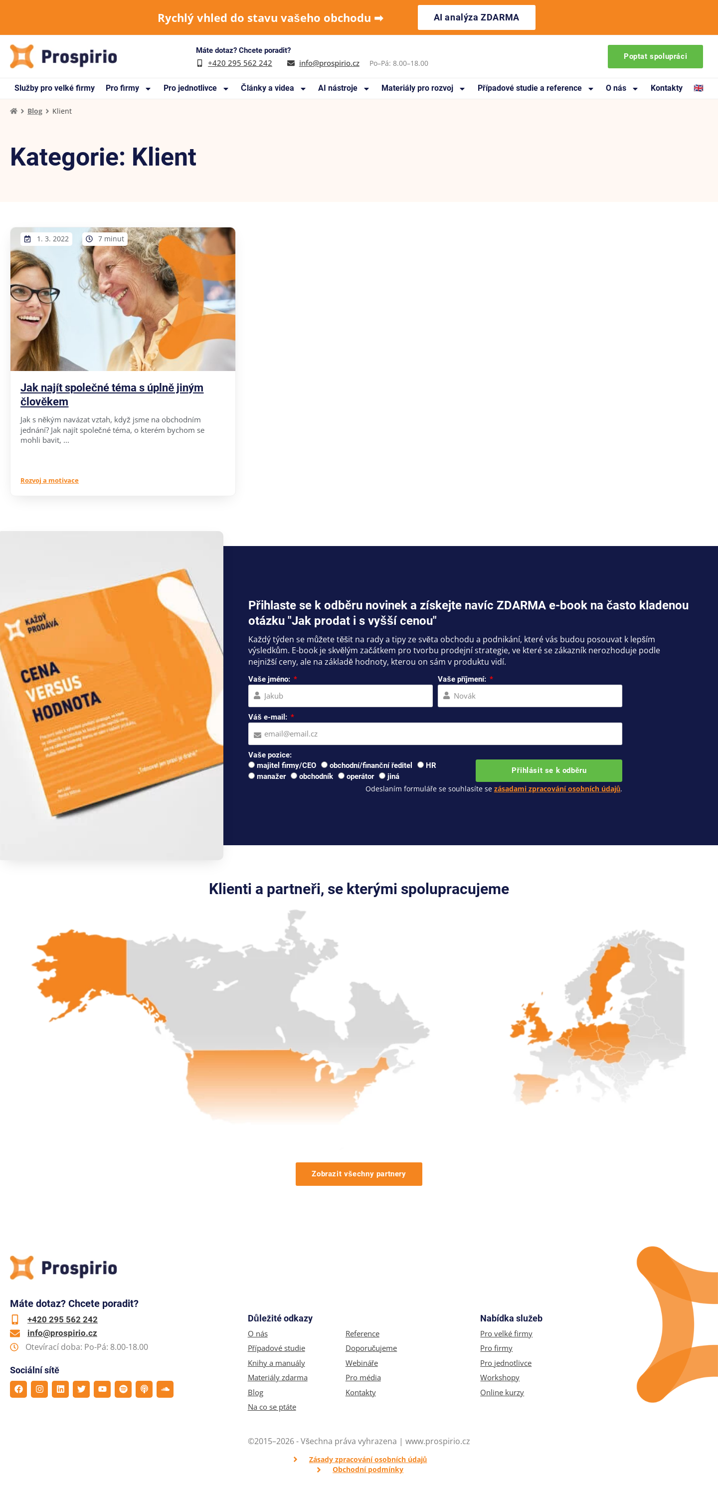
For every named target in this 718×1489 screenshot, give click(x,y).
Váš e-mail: (268, 717)
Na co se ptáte (272, 1407)
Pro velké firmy (506, 1333)
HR (431, 765)
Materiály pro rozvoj (423, 88)
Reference (362, 1333)
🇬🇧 (699, 88)
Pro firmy (129, 88)
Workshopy (500, 1377)
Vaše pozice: (269, 754)
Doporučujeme (371, 1348)
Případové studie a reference (536, 88)
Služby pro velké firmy (54, 88)
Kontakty (667, 88)
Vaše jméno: (270, 679)
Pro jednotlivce (197, 88)
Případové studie (276, 1348)
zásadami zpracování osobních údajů (557, 788)
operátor (360, 776)
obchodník (316, 776)
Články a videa (274, 88)
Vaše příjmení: (463, 679)
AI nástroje (344, 88)
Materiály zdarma (278, 1377)
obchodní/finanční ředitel (371, 765)
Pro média (363, 1377)
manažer (271, 776)
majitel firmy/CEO (286, 765)
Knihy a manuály (276, 1363)
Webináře (362, 1363)
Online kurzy (502, 1392)
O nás (622, 88)
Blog (34, 111)
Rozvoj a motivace (49, 480)
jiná (393, 776)
